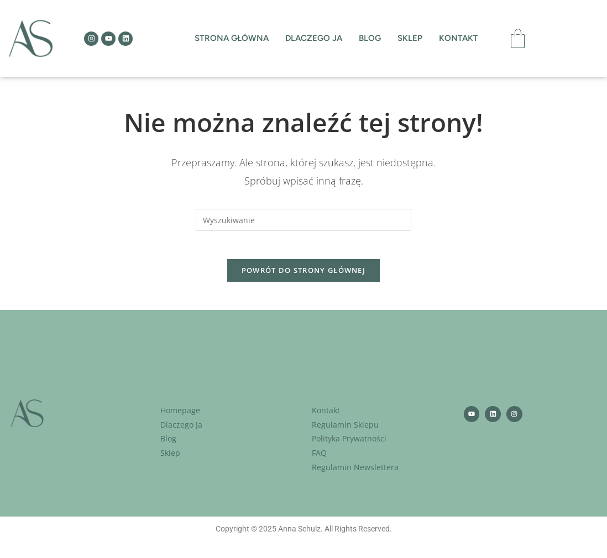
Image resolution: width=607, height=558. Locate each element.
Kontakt (458, 38)
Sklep (409, 38)
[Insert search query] (303, 220)
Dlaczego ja (313, 38)
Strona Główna (232, 38)
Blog (370, 38)
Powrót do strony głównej (303, 276)
